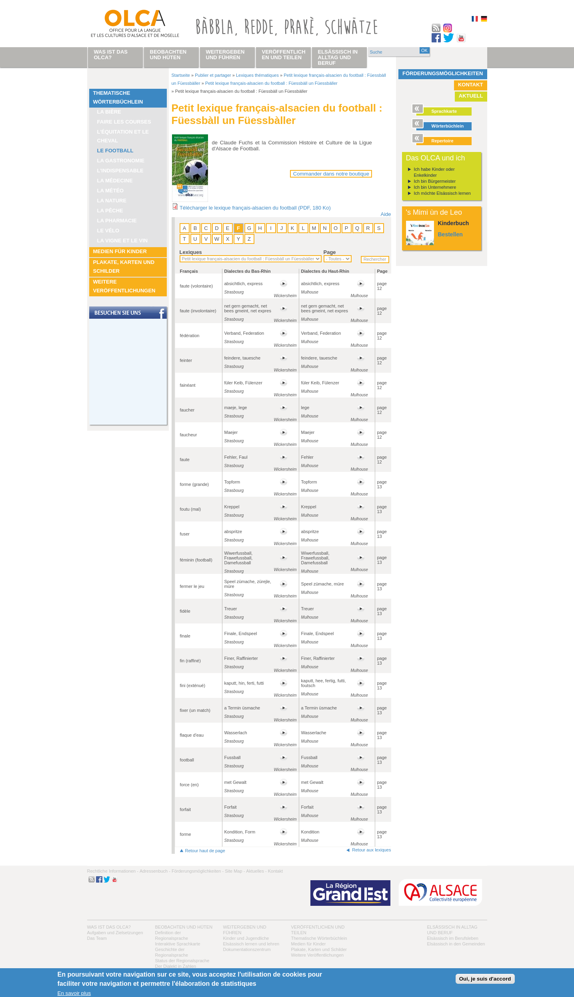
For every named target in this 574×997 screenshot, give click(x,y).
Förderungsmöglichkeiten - (198, 871)
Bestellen (450, 234)
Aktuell (471, 96)
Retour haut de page (205, 850)
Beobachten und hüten (184, 927)
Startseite (181, 75)
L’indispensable (120, 171)
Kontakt (470, 85)
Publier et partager (213, 75)
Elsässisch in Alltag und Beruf (338, 57)
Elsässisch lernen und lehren (251, 943)
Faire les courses (124, 122)
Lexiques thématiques (257, 75)
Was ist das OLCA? (109, 927)
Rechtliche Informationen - (112, 871)
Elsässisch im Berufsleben (452, 938)
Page (330, 252)
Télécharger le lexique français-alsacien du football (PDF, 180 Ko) (255, 208)
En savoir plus (74, 993)
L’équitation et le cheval (123, 136)
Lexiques (191, 252)
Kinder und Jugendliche (246, 938)
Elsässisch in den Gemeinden (456, 943)
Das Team (97, 938)
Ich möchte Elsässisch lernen (442, 193)
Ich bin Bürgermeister (435, 181)
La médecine (115, 181)
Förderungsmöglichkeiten (442, 73)
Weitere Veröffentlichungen (124, 286)
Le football (115, 151)
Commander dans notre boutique (331, 174)
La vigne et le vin (122, 241)
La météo (110, 191)
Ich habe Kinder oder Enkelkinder (434, 172)
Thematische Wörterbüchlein (118, 97)
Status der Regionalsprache (182, 960)
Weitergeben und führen (225, 54)
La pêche (110, 211)
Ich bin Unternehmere (435, 187)
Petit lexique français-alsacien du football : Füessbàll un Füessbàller (271, 83)
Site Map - (235, 871)
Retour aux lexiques (371, 849)
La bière (109, 112)
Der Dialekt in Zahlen (175, 966)
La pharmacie (117, 221)
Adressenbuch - (155, 871)
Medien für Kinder (120, 251)
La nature (112, 201)
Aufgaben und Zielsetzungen (115, 932)
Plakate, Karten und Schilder (124, 266)
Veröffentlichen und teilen (284, 54)
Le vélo (108, 231)
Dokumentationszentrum (247, 949)
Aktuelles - (256, 871)
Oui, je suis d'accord (485, 979)
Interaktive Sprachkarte (177, 943)
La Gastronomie (121, 161)
